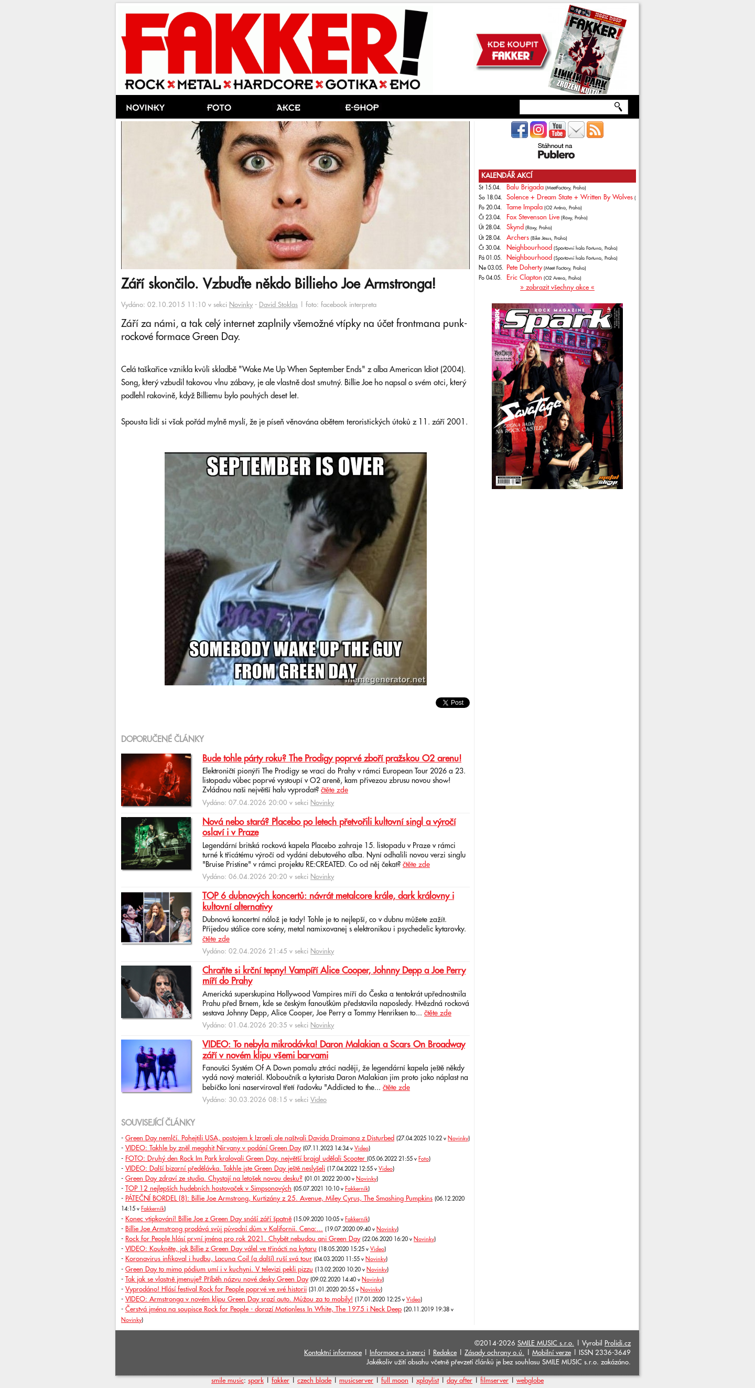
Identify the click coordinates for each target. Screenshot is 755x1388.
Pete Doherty (524, 267)
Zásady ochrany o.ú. (494, 1353)
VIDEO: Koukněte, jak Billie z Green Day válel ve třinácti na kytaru (221, 1249)
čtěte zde (334, 790)
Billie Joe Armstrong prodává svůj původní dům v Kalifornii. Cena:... (224, 1229)
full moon (394, 1380)
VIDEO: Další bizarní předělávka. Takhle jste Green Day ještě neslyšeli (225, 1168)
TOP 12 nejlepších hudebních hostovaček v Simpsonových (208, 1188)
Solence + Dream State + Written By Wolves (569, 197)
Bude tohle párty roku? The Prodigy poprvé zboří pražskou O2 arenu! (331, 759)
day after (459, 1380)
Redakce (445, 1353)
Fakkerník (356, 1189)
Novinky (241, 305)
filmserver (494, 1380)
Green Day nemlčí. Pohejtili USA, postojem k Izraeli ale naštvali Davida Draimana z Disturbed (259, 1138)
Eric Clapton (524, 277)
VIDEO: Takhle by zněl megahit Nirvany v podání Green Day (213, 1148)
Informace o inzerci (397, 1353)
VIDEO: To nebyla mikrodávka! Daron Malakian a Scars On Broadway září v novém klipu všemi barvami (333, 1050)
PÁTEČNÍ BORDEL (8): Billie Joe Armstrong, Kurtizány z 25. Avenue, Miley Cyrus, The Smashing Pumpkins (279, 1198)
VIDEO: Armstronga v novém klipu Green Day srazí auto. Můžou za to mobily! (239, 1299)
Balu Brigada (525, 187)
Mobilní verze (551, 1353)
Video (318, 1100)
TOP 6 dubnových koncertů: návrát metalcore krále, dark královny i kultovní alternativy (328, 901)
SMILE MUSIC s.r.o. (545, 1343)
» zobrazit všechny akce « (557, 287)
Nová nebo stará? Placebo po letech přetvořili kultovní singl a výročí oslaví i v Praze (329, 827)
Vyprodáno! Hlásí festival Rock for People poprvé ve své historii (216, 1289)
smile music (227, 1380)
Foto (423, 1159)
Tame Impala (524, 207)
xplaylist (427, 1380)
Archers (517, 237)
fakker (280, 1380)
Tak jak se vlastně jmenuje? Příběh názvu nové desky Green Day (216, 1279)
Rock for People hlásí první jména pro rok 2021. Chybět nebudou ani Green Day (242, 1239)
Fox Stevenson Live (532, 217)
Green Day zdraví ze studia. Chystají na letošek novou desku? (214, 1178)
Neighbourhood (529, 247)
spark (256, 1380)
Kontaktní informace (333, 1353)
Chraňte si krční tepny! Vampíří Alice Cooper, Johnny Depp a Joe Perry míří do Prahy (334, 976)
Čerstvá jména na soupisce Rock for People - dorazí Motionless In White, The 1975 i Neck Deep (263, 1309)
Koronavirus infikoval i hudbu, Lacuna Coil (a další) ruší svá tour (218, 1259)
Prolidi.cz (618, 1343)
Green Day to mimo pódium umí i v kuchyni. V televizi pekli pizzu (219, 1269)
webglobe (530, 1380)
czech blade (314, 1380)
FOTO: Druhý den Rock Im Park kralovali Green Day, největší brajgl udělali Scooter (246, 1158)
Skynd (515, 227)
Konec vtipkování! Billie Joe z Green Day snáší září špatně (208, 1219)
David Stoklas (278, 305)
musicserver (356, 1380)
